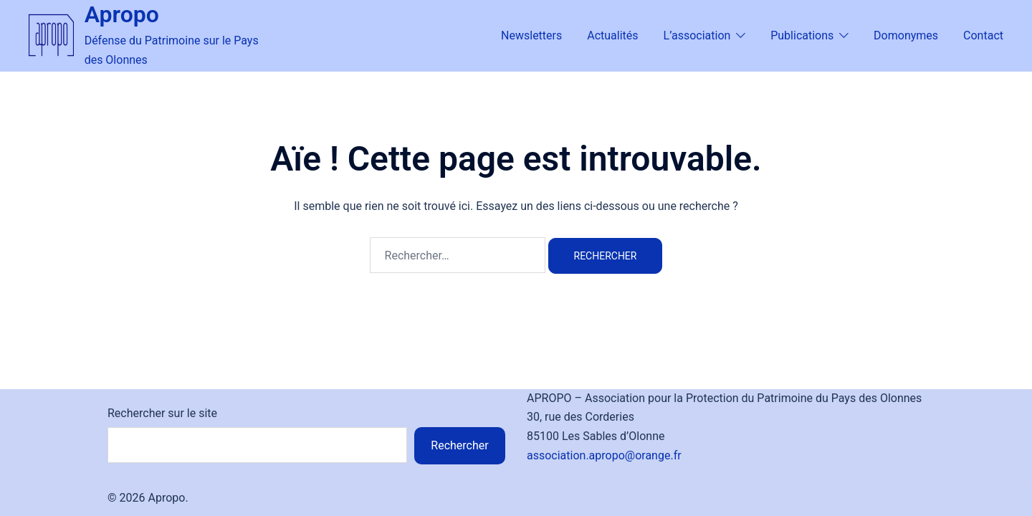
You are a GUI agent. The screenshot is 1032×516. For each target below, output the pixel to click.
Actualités (612, 35)
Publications (801, 35)
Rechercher (459, 445)
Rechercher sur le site (162, 413)
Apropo (122, 14)
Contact (983, 35)
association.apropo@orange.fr (604, 455)
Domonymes (906, 35)
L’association (697, 35)
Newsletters (531, 35)
